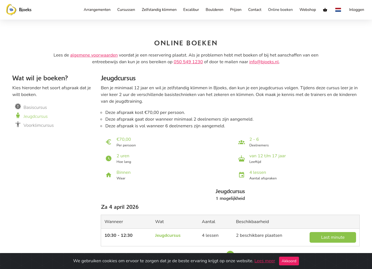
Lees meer (264, 261)
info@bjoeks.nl (264, 62)
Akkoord (289, 261)
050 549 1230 (188, 62)
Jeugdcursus (168, 235)
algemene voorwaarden (94, 55)
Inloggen (356, 9)
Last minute (333, 237)
